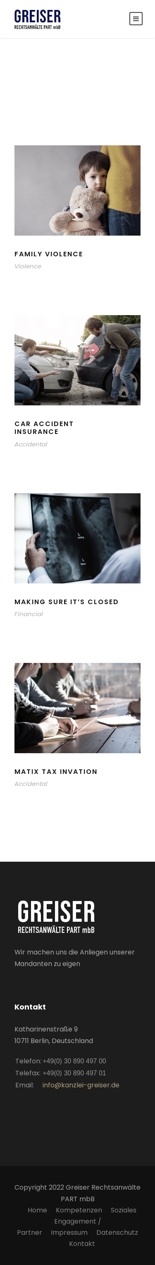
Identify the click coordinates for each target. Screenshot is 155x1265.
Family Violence (48, 254)
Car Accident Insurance (44, 427)
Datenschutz (117, 1232)
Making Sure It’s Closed (66, 602)
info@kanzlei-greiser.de (81, 1085)
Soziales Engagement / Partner (76, 1221)
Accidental (31, 444)
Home (37, 1210)
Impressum (69, 1232)
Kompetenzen (79, 1210)
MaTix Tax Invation (56, 771)
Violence (27, 266)
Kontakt (82, 1243)
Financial (28, 614)
